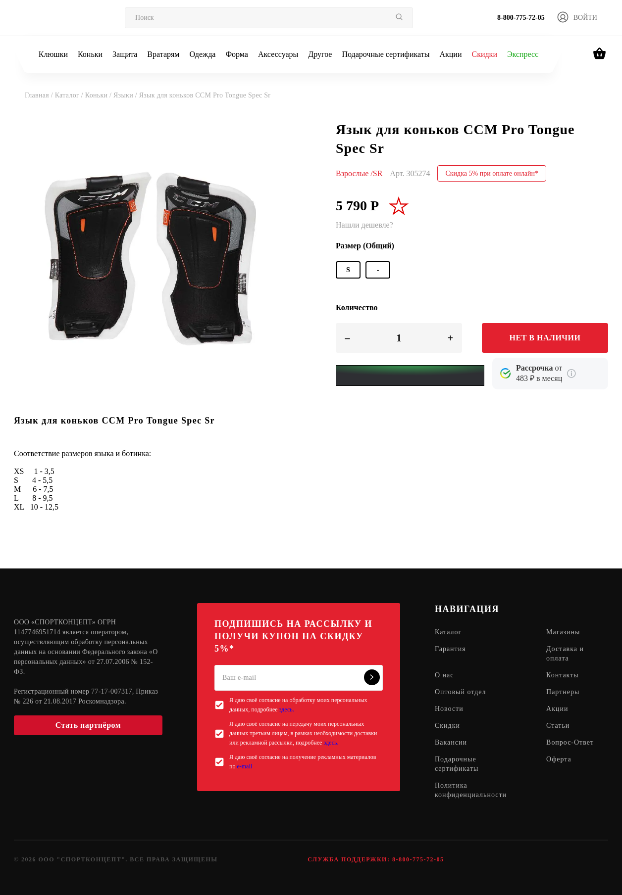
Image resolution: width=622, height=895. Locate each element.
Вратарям (163, 54)
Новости (449, 709)
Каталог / (70, 95)
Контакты (562, 675)
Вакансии (451, 743)
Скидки (484, 54)
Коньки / (99, 95)
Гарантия (450, 649)
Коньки (90, 54)
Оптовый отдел (460, 692)
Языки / (126, 95)
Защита (124, 54)
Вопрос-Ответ (570, 743)
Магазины (563, 632)
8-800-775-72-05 (521, 17)
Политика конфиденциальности (471, 790)
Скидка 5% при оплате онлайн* (491, 173)
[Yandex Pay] (410, 375)
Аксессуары (278, 54)
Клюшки (53, 54)
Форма (236, 54)
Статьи (558, 726)
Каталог (448, 632)
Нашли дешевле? (364, 225)
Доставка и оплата (565, 654)
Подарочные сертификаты (385, 54)
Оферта (558, 759)
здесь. (286, 709)
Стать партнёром (88, 725)
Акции (450, 54)
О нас (444, 675)
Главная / (40, 95)
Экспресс (522, 54)
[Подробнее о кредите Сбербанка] (571, 373)
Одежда (203, 54)
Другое (320, 54)
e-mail (244, 766)
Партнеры (562, 692)
